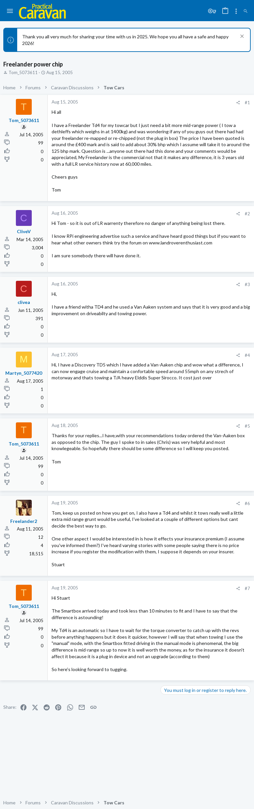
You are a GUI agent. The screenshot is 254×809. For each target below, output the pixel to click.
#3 (247, 284)
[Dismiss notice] (241, 36)
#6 (247, 503)
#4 (247, 355)
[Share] (237, 103)
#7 (247, 588)
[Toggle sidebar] (236, 11)
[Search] (245, 11)
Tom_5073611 (23, 72)
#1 (247, 102)
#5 (247, 426)
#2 (247, 213)
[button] (10, 11)
